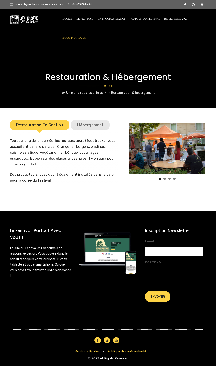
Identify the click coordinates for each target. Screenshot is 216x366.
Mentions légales (86, 351)
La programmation (112, 18)
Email (149, 241)
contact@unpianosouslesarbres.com (39, 4)
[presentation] (177, 275)
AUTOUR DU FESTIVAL (145, 18)
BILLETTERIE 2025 (176, 18)
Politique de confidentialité (126, 351)
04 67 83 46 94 (82, 4)
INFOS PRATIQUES (74, 37)
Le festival (84, 18)
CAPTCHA (153, 262)
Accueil (66, 18)
